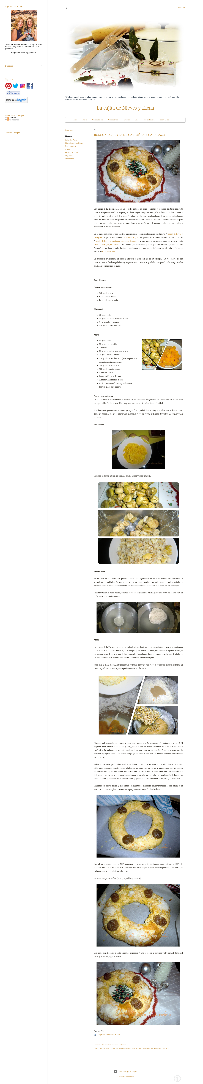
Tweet (117, 1035)
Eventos (127, 120)
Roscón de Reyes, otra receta (107, 244)
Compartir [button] (69, 130)
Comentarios (13, 120)
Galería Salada (97, 120)
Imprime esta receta (106, 1035)
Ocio (136, 120)
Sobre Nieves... (149, 120)
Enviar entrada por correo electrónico (114, 1045)
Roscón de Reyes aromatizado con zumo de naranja (117, 241)
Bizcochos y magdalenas (74, 143)
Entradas (11, 118)
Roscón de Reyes (131, 237)
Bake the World (108, 252)
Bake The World (71, 140)
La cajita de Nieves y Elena (125, 108)
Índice (85, 120)
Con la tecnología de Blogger (125, 1071)
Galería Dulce (113, 120)
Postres (67, 149)
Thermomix (69, 159)
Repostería (69, 156)
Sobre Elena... (165, 120)
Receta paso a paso (72, 152)
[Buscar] (181, 8)
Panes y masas (70, 146)
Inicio (75, 120)
